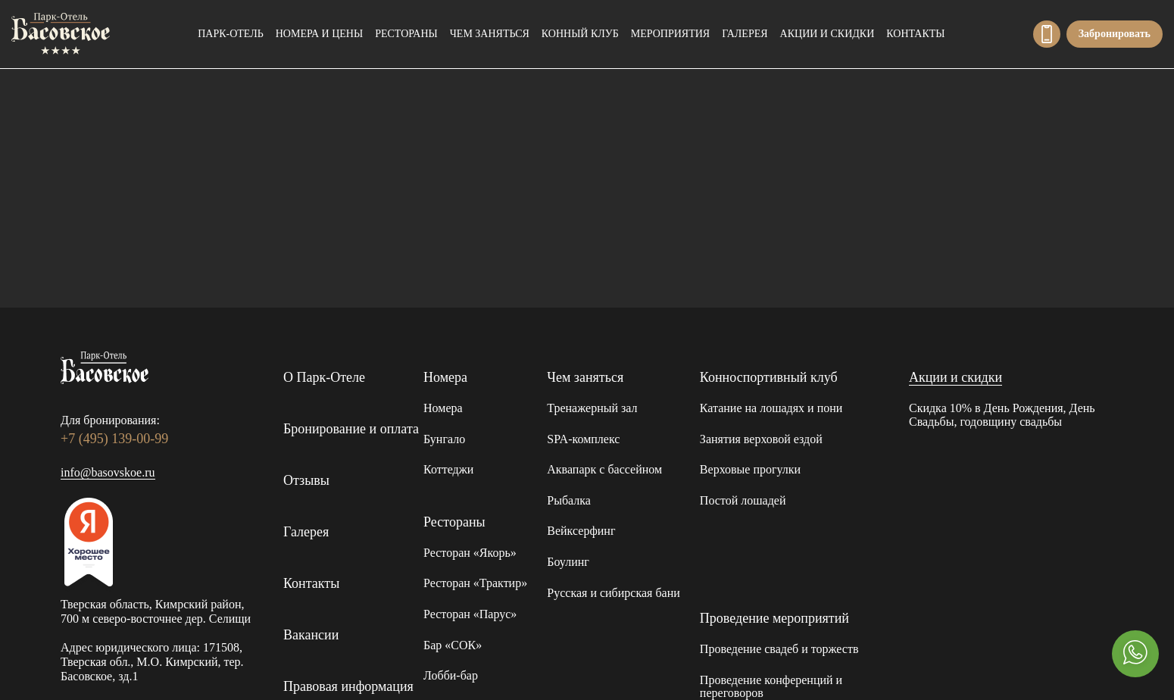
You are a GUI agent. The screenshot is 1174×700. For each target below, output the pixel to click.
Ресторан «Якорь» (470, 552)
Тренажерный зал (592, 408)
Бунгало (444, 439)
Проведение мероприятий (774, 618)
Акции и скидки (827, 33)
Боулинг (568, 561)
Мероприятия (670, 33)
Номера (445, 377)
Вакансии (311, 634)
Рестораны (406, 33)
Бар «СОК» (452, 645)
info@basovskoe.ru (108, 472)
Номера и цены (319, 33)
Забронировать (1115, 33)
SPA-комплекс (583, 439)
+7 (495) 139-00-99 (1046, 34)
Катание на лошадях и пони (771, 408)
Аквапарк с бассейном (604, 469)
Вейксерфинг (581, 530)
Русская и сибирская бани (613, 592)
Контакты (915, 33)
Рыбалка (569, 500)
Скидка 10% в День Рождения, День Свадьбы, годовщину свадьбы (1002, 415)
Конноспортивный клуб (769, 377)
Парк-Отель (231, 33)
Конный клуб (580, 33)
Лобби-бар (450, 675)
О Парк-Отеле (324, 377)
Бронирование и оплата (351, 428)
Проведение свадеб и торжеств (779, 648)
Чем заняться (489, 33)
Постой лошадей (743, 500)
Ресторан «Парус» (470, 614)
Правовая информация (348, 686)
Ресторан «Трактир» (475, 583)
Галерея (744, 33)
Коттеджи (448, 469)
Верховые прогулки (750, 469)
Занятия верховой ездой (761, 439)
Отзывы (306, 480)
